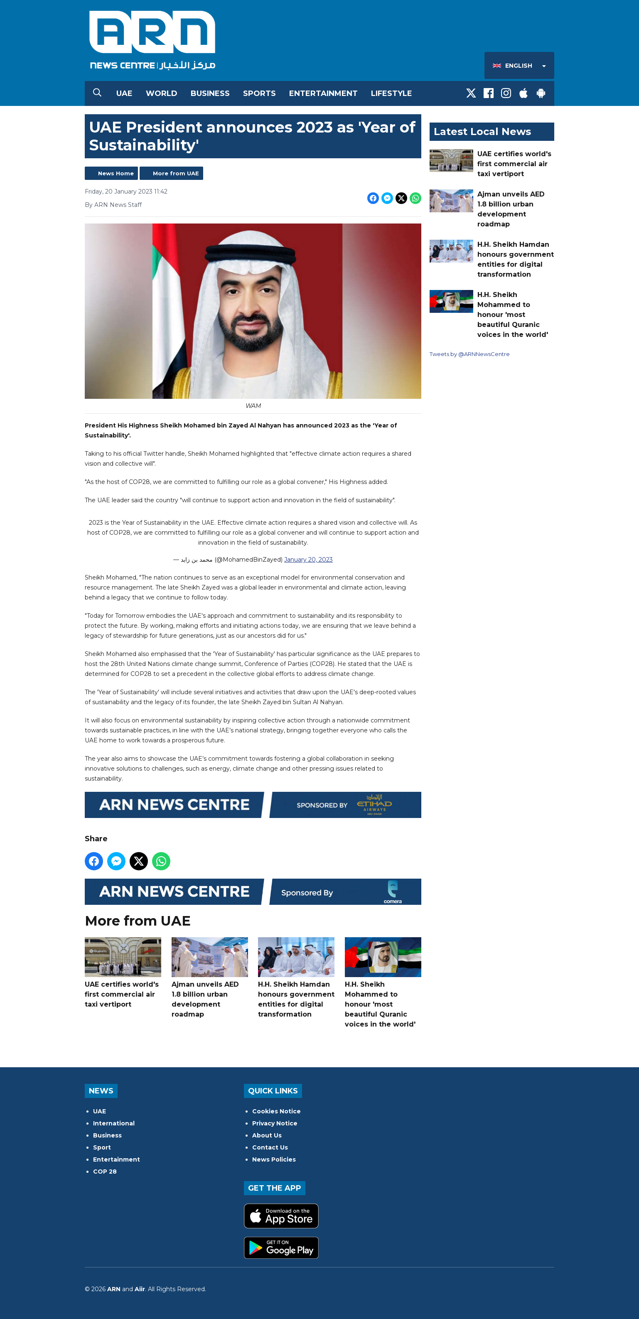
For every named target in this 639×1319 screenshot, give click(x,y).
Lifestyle (391, 93)
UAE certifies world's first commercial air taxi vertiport (123, 973)
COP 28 (105, 1171)
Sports (259, 93)
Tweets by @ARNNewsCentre (470, 354)
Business (210, 93)
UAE (124, 93)
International (114, 1123)
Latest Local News (482, 131)
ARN (113, 1289)
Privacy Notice (274, 1123)
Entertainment (323, 93)
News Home (116, 173)
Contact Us (270, 1147)
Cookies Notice (276, 1111)
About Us (267, 1135)
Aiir (140, 1289)
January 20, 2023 (308, 560)
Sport (102, 1147)
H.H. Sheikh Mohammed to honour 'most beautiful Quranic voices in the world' (383, 983)
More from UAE (176, 173)
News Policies (274, 1159)
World (161, 93)
